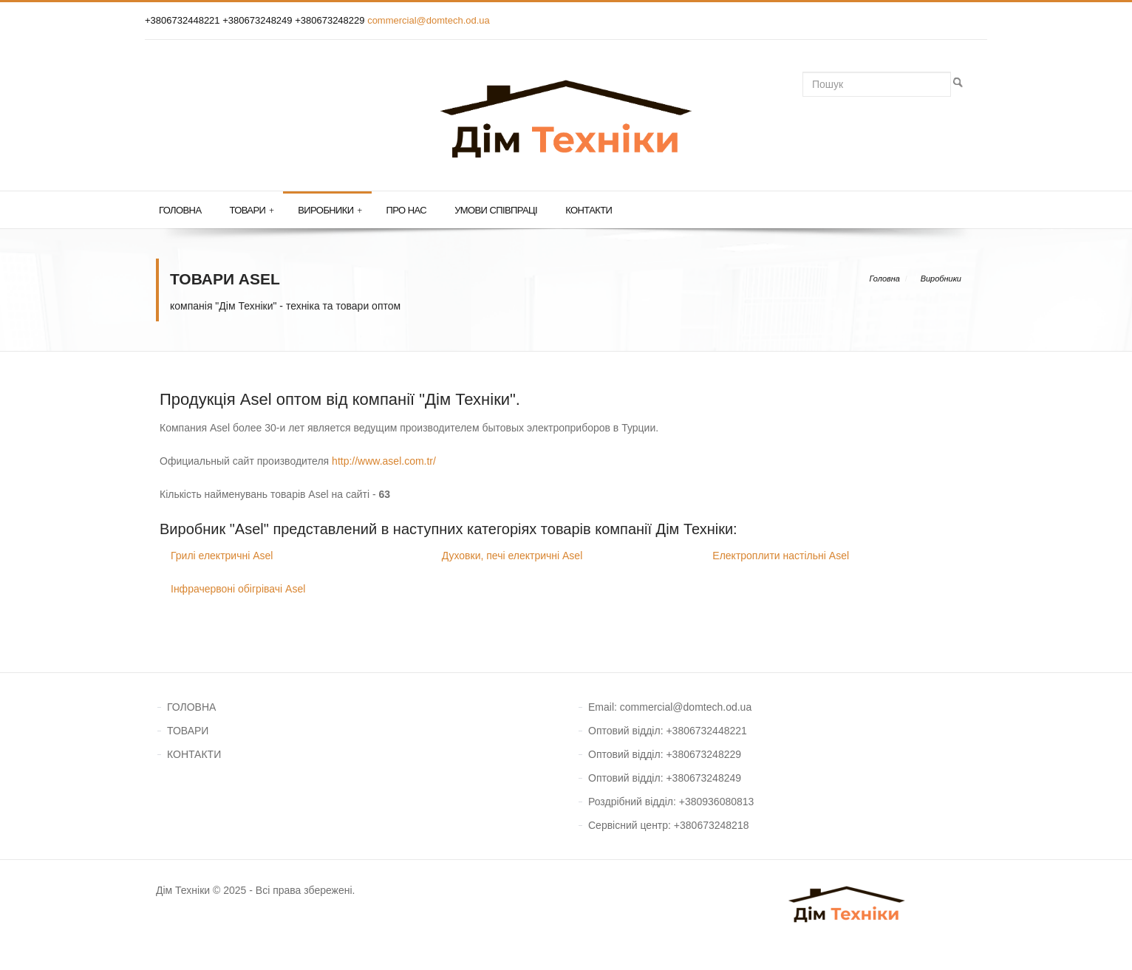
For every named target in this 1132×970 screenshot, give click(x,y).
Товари (251, 210)
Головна (180, 210)
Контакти (588, 210)
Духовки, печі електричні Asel (512, 555)
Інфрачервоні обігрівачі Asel (238, 589)
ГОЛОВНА (191, 707)
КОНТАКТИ (194, 754)
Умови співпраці (495, 210)
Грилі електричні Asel (222, 555)
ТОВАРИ (187, 731)
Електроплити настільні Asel (780, 555)
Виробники (329, 210)
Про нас (406, 210)
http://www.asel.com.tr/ (384, 461)
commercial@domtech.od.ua (428, 20)
